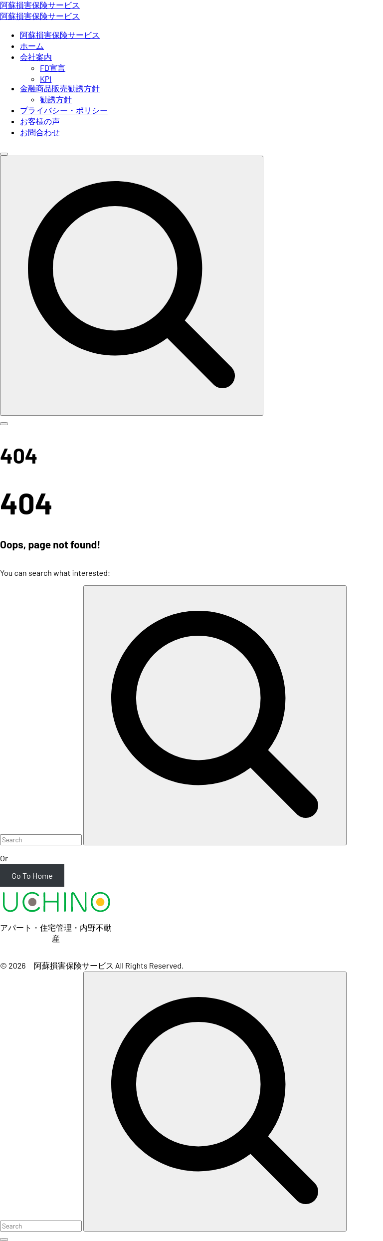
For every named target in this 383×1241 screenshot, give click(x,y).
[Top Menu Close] (4, 154)
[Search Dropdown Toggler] (131, 286)
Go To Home (31, 875)
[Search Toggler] (4, 1239)
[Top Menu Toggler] (4, 423)
